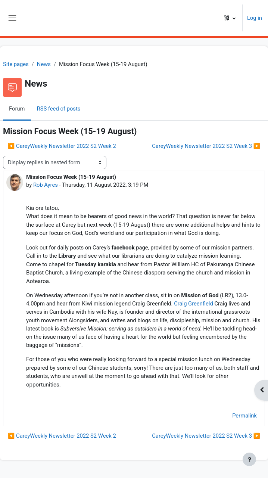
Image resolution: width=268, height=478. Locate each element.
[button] (230, 18)
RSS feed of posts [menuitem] (59, 108)
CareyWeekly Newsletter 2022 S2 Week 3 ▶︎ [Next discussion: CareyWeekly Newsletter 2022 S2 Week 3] (206, 146)
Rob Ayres (45, 184)
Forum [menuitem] (17, 108)
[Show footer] (249, 459)
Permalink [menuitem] (244, 415)
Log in (254, 18)
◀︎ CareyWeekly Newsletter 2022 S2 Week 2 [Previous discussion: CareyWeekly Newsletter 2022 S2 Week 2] (62, 146)
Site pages (16, 64)
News (44, 64)
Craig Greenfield (193, 303)
